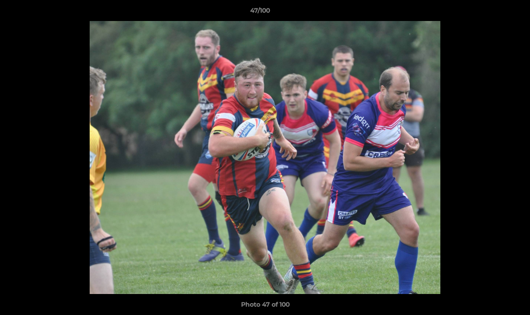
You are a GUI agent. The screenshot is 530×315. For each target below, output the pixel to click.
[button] (493, 13)
